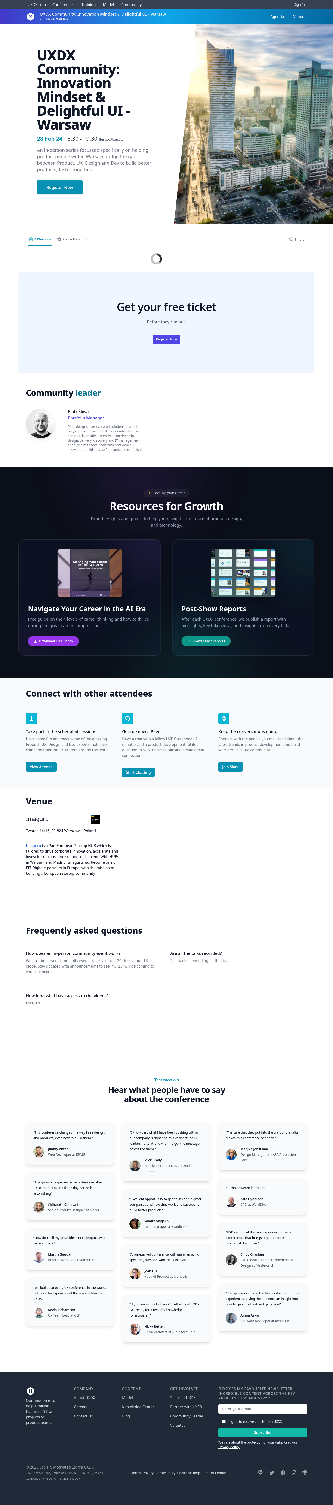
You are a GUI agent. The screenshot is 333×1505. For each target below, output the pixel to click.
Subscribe (262, 1432)
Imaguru (33, 845)
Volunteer (178, 1425)
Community (131, 4)
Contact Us (83, 1416)
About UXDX (84, 1397)
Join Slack (230, 766)
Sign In (299, 4)
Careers (80, 1406)
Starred (72, 239)
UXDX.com (37, 4)
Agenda (277, 16)
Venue (298, 16)
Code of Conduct (215, 1473)
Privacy (148, 1473)
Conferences (62, 4)
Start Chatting (138, 772)
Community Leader (187, 1416)
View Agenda (41, 766)
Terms (136, 1473)
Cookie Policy (165, 1473)
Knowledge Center (138, 1406)
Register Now (59, 187)
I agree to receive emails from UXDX (255, 1421)
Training (88, 4)
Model (108, 4)
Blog (126, 1416)
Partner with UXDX (186, 1406)
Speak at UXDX (183, 1397)
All (40, 239)
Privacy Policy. (229, 1447)
